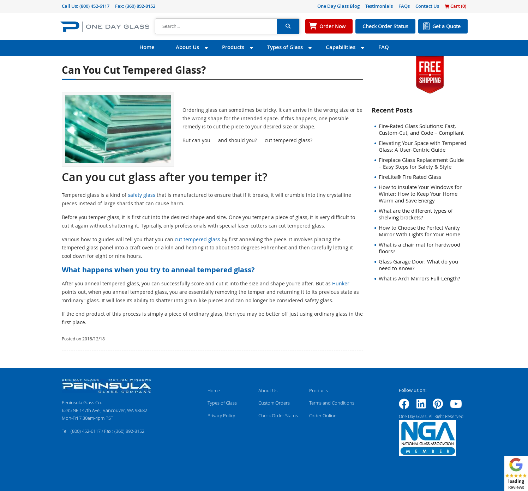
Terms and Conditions (331, 403)
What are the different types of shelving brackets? (416, 214)
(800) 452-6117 (94, 6)
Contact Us (427, 6)
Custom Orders (274, 403)
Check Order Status (385, 26)
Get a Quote (446, 26)
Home (147, 47)
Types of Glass (285, 47)
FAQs (404, 6)
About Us (187, 47)
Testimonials (379, 6)
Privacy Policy (221, 415)
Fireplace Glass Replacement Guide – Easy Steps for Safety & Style (421, 163)
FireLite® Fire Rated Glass (410, 176)
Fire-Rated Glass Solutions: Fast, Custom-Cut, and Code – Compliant (421, 129)
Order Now (332, 26)
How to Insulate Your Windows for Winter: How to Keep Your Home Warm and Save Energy (420, 193)
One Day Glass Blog (338, 6)
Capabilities (340, 47)
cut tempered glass (197, 239)
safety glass (141, 195)
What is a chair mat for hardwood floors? (419, 248)
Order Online (322, 415)
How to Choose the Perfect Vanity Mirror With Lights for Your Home (419, 231)
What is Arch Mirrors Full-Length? (419, 278)
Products (233, 47)
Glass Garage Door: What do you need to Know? (418, 265)
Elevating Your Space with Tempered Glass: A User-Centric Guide (422, 146)
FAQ (383, 47)
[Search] (216, 26)
